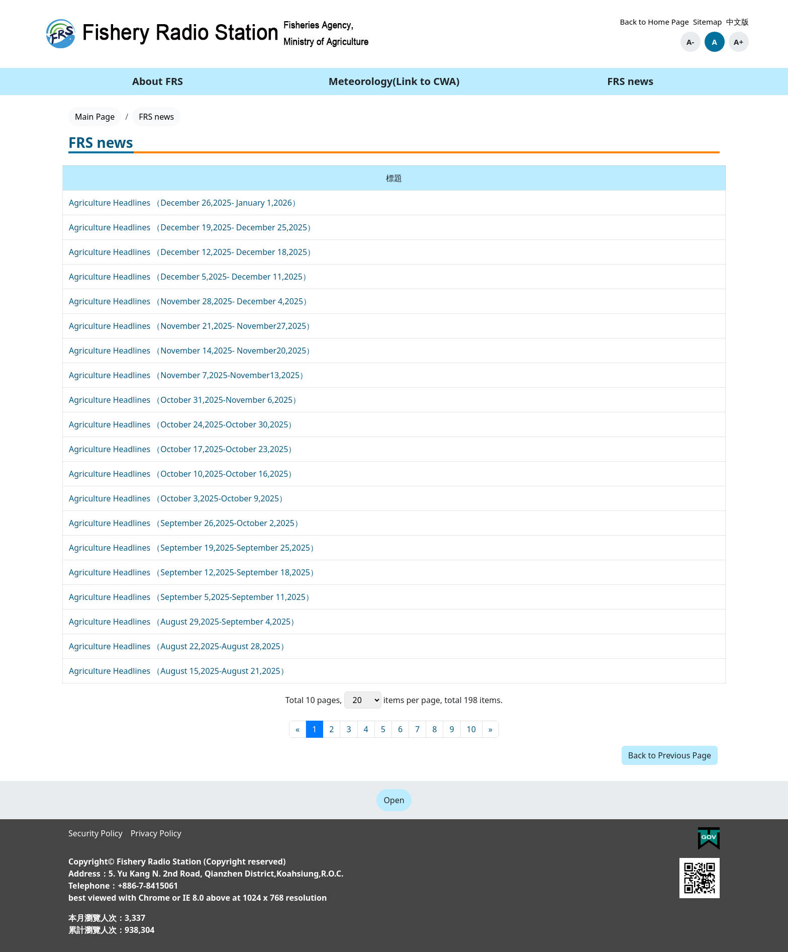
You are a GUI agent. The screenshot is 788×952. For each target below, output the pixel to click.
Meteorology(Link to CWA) (394, 81)
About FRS (157, 81)
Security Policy (95, 833)
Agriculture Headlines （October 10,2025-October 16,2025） (182, 473)
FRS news (630, 81)
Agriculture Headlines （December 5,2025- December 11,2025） (190, 276)
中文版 (737, 22)
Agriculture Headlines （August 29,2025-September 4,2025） (184, 621)
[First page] (297, 729)
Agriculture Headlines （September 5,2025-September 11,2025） (191, 596)
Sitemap (707, 22)
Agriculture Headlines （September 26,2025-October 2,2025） (186, 523)
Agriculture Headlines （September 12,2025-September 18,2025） (193, 572)
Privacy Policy (156, 833)
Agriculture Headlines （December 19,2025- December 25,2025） (192, 227)
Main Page (95, 116)
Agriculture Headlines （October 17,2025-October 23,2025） (182, 449)
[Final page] (490, 729)
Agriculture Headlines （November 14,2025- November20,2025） (191, 350)
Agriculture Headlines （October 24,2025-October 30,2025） (182, 424)
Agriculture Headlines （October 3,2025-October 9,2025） (178, 498)
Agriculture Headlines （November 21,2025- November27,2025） (191, 325)
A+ (738, 42)
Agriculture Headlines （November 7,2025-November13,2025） (188, 375)
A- (690, 42)
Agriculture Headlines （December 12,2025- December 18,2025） (192, 251)
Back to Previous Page (669, 755)
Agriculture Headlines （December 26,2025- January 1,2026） (184, 202)
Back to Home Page (654, 22)
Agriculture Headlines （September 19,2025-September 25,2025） (193, 547)
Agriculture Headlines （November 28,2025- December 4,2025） (190, 301)
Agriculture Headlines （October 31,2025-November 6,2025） (185, 399)
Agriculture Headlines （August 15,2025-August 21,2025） (178, 670)
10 (471, 729)
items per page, (393, 700)
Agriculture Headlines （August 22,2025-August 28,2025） (178, 646)
